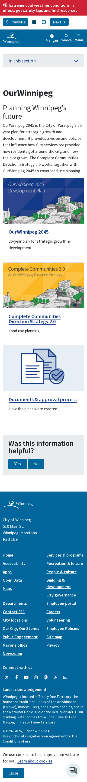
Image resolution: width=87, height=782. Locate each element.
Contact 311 (14, 611)
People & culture (61, 571)
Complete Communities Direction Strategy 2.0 (35, 319)
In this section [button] (43, 61)
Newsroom (12, 653)
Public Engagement (20, 636)
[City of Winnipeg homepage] (18, 507)
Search (66, 38)
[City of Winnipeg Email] (65, 677)
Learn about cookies (34, 761)
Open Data (12, 580)
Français (51, 40)
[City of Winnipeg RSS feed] (55, 677)
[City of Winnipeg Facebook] (16, 677)
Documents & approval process (43, 399)
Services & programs (64, 555)
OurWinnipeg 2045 (28, 231)
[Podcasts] (46, 677)
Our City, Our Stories (21, 628)
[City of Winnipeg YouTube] (26, 677)
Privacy (52, 645)
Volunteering (58, 620)
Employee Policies (62, 628)
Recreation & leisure (64, 563)
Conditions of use (16, 741)
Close (13, 773)
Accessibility (14, 563)
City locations (15, 620)
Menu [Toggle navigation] (79, 38)
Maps (7, 588)
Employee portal (61, 603)
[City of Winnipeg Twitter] (7, 677)
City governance (61, 595)
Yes (17, 464)
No (36, 464)
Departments (15, 603)
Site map (54, 636)
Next (59, 22)
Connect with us (17, 667)
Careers (53, 611)
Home (8, 555)
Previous (15, 22)
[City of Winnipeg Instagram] (36, 677)
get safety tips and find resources (40, 8)
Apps (7, 571)
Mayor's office (15, 645)
